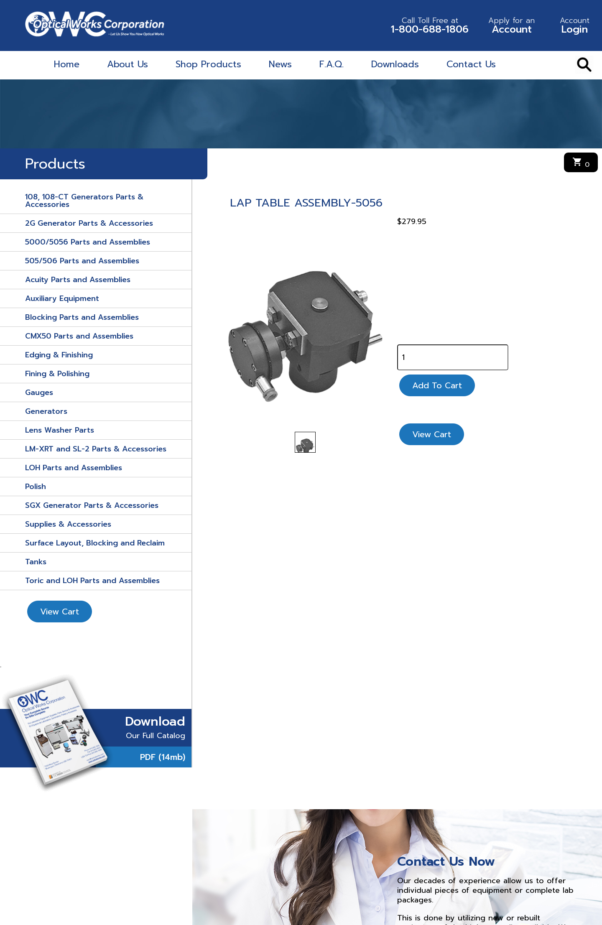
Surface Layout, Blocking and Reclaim (95, 543)
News (280, 64)
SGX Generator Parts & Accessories (91, 505)
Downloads (395, 64)
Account (511, 26)
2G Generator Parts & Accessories (89, 223)
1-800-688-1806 (430, 26)
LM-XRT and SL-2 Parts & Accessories (95, 449)
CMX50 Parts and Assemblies (79, 336)
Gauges (39, 392)
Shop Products (208, 64)
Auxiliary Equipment (62, 298)
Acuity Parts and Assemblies (77, 279)
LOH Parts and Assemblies (73, 468)
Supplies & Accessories (68, 524)
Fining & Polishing (57, 374)
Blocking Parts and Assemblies (82, 317)
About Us (127, 64)
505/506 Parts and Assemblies (82, 261)
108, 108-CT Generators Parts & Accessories (84, 200)
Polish (35, 486)
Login (574, 26)
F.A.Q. (331, 64)
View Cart (59, 611)
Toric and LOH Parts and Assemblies (92, 580)
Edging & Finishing (59, 355)
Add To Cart (437, 385)
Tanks (35, 562)
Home (66, 64)
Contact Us (471, 64)
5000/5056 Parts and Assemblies (87, 242)
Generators (46, 411)
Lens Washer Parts (59, 430)
